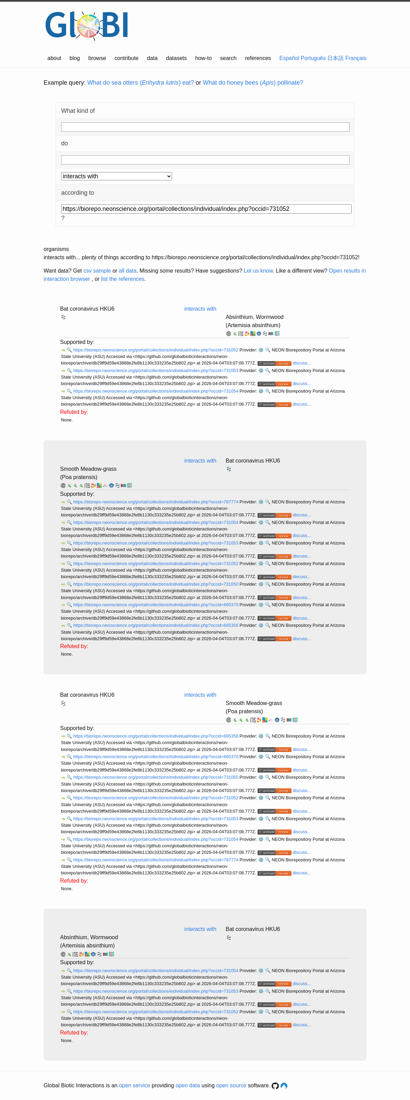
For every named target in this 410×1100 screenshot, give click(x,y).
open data (187, 1085)
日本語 (335, 58)
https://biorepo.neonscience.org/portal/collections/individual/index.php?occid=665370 (156, 604)
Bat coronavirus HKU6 (87, 309)
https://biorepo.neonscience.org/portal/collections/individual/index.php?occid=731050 (156, 584)
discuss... (302, 363)
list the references (122, 279)
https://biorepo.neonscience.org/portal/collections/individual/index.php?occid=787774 (156, 501)
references (258, 58)
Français (355, 58)
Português (313, 58)
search (228, 58)
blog (75, 58)
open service (134, 1085)
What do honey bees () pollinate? (253, 82)
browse (97, 58)
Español (289, 58)
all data (128, 271)
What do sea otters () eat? (140, 82)
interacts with (200, 309)
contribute (126, 58)
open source (231, 1085)
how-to (203, 58)
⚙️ (261, 349)
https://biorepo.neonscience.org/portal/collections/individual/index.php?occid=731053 (156, 370)
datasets (176, 58)
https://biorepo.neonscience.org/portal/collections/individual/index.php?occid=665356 (156, 625)
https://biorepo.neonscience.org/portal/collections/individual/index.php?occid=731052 (156, 349)
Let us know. (259, 271)
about (54, 58)
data (152, 58)
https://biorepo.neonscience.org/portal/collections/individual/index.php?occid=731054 (156, 391)
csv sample (97, 271)
